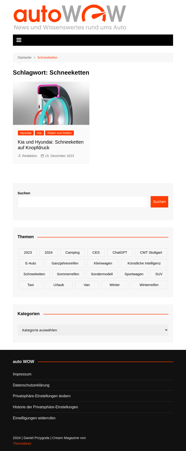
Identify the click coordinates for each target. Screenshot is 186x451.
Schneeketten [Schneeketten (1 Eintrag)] (34, 274)
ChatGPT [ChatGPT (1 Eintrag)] (120, 252)
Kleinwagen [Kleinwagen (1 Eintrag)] (103, 263)
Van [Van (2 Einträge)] (87, 285)
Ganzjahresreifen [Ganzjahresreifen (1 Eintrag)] (64, 263)
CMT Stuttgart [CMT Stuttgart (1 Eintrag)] (151, 252)
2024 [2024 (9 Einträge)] (48, 252)
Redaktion (29, 156)
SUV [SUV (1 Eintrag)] (158, 274)
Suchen (24, 193)
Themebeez (22, 443)
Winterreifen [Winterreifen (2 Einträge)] (148, 285)
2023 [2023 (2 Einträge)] (28, 252)
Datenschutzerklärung (31, 385)
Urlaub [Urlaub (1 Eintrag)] (59, 285)
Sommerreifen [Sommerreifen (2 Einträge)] (68, 274)
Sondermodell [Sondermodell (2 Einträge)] (102, 274)
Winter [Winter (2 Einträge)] (115, 285)
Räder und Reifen (59, 133)
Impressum (22, 374)
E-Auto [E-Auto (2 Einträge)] (30, 263)
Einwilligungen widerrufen (34, 418)
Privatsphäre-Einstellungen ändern (42, 396)
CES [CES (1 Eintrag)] (96, 252)
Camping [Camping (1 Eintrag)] (72, 252)
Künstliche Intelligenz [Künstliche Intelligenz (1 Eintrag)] (144, 263)
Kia (39, 133)
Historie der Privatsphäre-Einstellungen (45, 407)
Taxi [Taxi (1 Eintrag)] (31, 285)
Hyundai (26, 133)
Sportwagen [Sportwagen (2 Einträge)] (134, 274)
